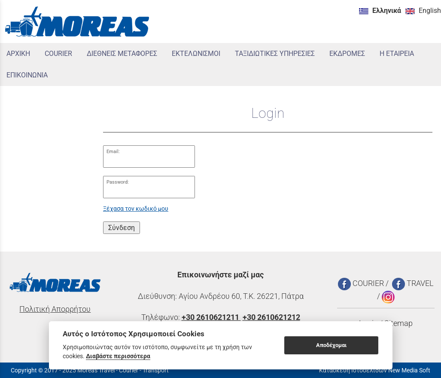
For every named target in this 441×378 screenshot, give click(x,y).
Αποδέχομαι (331, 345)
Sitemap (398, 323)
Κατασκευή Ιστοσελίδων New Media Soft (374, 370)
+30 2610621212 (271, 317)
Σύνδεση (121, 228)
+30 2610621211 (211, 317)
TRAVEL (413, 283)
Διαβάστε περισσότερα (118, 356)
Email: (113, 151)
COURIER (361, 283)
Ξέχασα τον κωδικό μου (135, 208)
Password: (117, 182)
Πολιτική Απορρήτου (55, 309)
